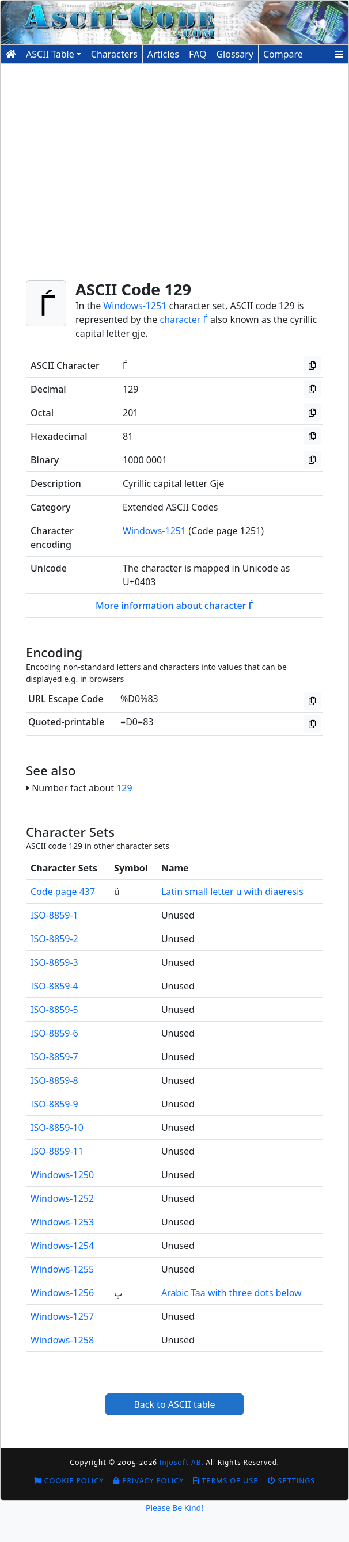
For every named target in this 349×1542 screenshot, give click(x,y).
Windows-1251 (134, 305)
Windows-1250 (62, 1174)
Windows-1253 (62, 1222)
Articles (163, 54)
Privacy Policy (148, 1480)
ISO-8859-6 (54, 1033)
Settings (292, 1480)
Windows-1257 (62, 1316)
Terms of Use (225, 1480)
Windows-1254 (62, 1245)
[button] (339, 54)
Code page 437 (63, 891)
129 (124, 788)
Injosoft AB (180, 1462)
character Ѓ (184, 319)
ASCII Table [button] (50, 54)
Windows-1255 (62, 1269)
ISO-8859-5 (54, 1009)
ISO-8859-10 (57, 1127)
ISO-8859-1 (54, 915)
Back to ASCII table (174, 1404)
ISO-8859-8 (54, 1080)
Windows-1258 (62, 1340)
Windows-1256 (62, 1292)
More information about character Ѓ (174, 605)
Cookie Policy (69, 1480)
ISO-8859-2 (54, 938)
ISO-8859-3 (54, 962)
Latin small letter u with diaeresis (232, 891)
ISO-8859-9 (54, 1104)
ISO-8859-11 (57, 1151)
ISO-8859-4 (54, 986)
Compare (283, 54)
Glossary (234, 54)
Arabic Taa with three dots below (231, 1292)
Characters (114, 54)
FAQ (197, 54)
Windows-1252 (62, 1198)
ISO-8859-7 (54, 1056)
